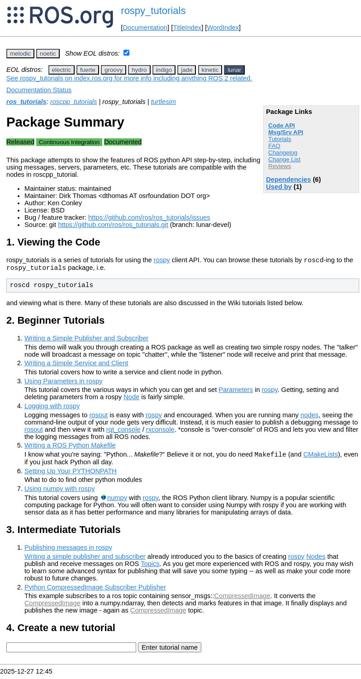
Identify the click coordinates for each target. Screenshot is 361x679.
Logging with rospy (52, 408)
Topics (150, 567)
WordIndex (223, 27)
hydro (139, 69)
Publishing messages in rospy (68, 551)
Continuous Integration (69, 142)
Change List (284, 159)
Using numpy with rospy (59, 492)
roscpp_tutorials (73, 101)
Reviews (279, 166)
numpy (117, 501)
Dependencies (288, 179)
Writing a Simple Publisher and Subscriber (86, 340)
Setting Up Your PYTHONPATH (70, 475)
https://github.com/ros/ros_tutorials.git (113, 224)
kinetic (210, 69)
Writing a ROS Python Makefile (70, 448)
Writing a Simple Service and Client (76, 365)
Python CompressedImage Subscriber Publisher (95, 591)
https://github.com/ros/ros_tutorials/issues (149, 217)
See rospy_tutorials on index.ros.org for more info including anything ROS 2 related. (129, 78)
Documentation (145, 27)
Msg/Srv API (285, 132)
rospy (162, 261)
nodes (309, 417)
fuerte (87, 69)
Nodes (315, 560)
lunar (234, 69)
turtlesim (163, 101)
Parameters (235, 392)
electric (61, 69)
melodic (20, 53)
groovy (113, 69)
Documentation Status (38, 90)
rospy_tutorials (153, 10)
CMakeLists (320, 458)
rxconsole (160, 432)
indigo (164, 69)
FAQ (274, 145)
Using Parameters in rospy (63, 383)
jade (186, 69)
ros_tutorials (26, 101)
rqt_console (123, 432)
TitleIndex (187, 27)
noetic (48, 53)
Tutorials (279, 139)
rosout (98, 417)
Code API (281, 125)
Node (131, 399)
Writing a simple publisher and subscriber (85, 560)
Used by (279, 186)
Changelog (282, 152)
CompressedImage (242, 600)
